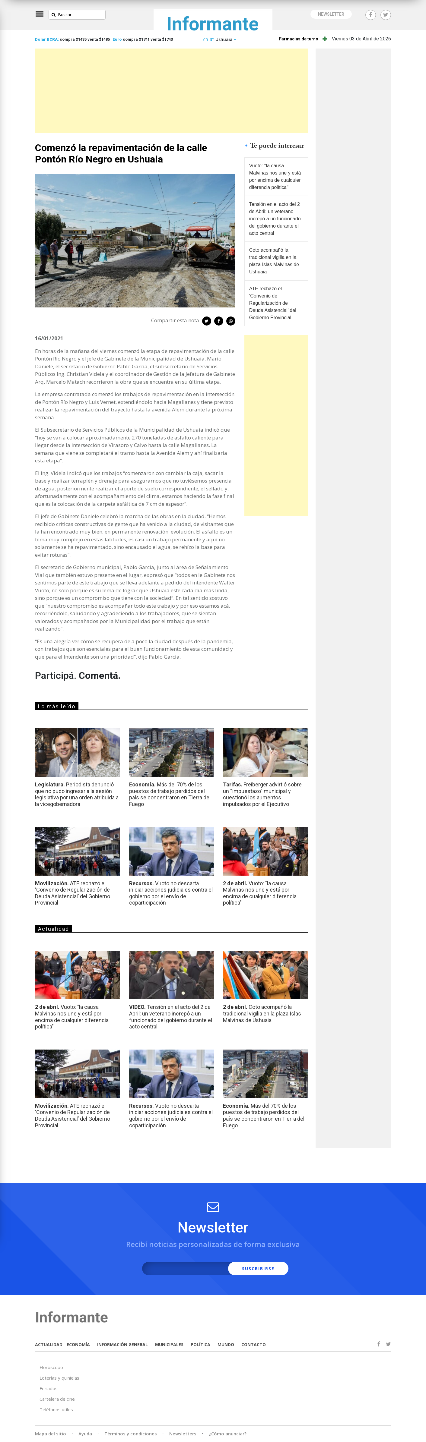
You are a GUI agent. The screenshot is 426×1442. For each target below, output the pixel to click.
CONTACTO (253, 1344)
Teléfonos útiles (56, 1409)
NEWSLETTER (331, 14)
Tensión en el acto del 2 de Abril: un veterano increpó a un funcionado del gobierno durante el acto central (275, 219)
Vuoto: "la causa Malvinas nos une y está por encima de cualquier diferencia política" (275, 176)
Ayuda (85, 1434)
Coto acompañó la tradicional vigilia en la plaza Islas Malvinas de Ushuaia (274, 260)
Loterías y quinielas (59, 1378)
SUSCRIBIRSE (258, 1268)
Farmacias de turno (298, 38)
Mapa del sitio (50, 1434)
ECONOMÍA (78, 1344)
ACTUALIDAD (48, 1344)
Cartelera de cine (57, 1399)
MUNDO (226, 1344)
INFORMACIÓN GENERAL (122, 1344)
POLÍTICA (200, 1344)
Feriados (49, 1388)
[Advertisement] (171, 91)
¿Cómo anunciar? (227, 1434)
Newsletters (182, 1434)
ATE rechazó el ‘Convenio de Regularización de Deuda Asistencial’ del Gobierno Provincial (272, 303)
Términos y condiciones (130, 1434)
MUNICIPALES (169, 1344)
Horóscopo (51, 1367)
